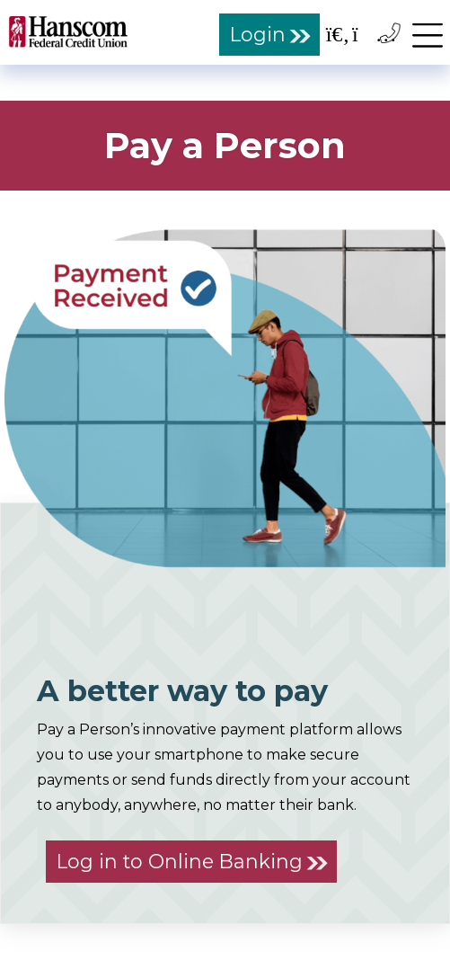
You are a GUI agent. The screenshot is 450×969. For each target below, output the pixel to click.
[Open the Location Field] (364, 34)
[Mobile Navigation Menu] (427, 33)
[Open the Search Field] (337, 34)
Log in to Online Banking (180, 861)
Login (258, 34)
